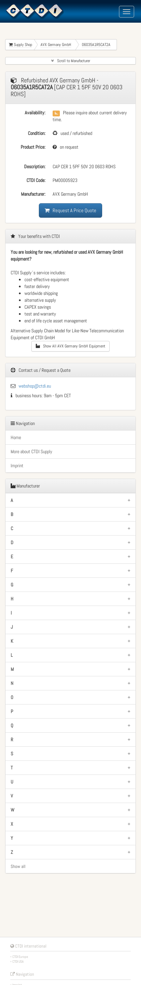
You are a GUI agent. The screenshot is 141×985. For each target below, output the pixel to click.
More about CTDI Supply (31, 451)
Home (16, 437)
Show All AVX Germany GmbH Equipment (70, 346)
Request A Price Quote (70, 210)
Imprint (17, 465)
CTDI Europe (20, 956)
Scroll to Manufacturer (70, 61)
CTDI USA (18, 961)
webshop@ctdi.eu (35, 386)
